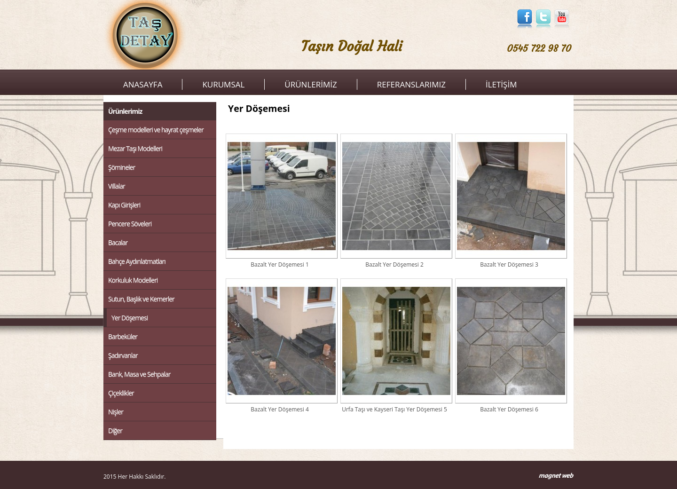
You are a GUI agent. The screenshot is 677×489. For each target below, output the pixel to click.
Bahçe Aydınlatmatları (136, 261)
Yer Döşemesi (129, 317)
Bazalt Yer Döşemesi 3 (509, 201)
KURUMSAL (223, 84)
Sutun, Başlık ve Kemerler (141, 298)
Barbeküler (122, 336)
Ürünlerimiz (125, 111)
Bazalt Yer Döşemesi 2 (394, 201)
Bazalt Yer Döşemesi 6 (509, 345)
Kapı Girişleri (124, 204)
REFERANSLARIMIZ (411, 84)
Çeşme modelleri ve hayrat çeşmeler (156, 129)
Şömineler (121, 167)
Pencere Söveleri (129, 223)
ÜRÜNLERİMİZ (310, 84)
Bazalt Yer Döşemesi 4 (280, 345)
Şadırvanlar (123, 355)
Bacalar (117, 242)
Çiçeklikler (121, 392)
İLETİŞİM (501, 84)
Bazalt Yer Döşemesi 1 (280, 201)
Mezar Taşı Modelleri (135, 148)
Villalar (116, 185)
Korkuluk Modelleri (132, 280)
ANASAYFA (142, 84)
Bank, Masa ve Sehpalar (139, 374)
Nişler (115, 411)
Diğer (115, 430)
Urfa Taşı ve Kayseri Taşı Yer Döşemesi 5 (394, 345)
